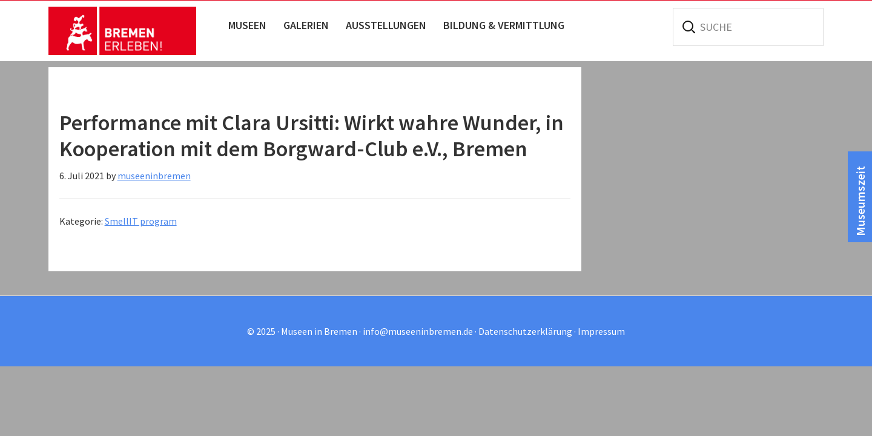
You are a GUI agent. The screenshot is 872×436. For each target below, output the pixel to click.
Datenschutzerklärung (525, 331)
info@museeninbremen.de (418, 331)
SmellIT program (141, 221)
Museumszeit (860, 201)
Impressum (601, 331)
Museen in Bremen (134, 31)
